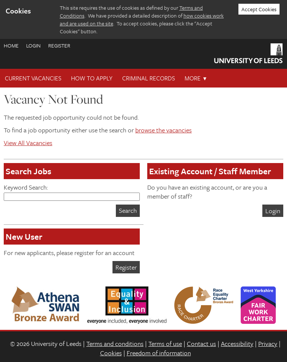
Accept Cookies (259, 9)
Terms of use (165, 343)
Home (11, 45)
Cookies (111, 353)
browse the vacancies (163, 130)
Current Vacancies (33, 78)
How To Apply (91, 78)
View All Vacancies (28, 142)
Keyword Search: (72, 191)
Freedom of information (159, 353)
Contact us (201, 343)
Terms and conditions (115, 343)
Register (59, 45)
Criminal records (148, 78)
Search (128, 210)
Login (33, 45)
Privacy (267, 343)
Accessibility (237, 343)
